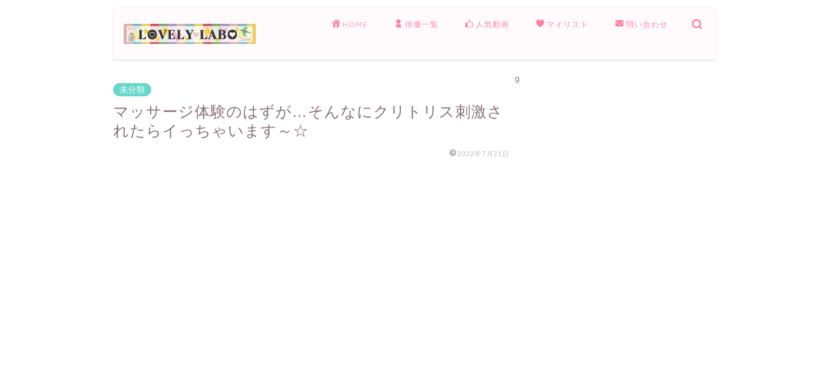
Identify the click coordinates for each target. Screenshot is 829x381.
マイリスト (562, 25)
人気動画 (487, 25)
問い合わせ (641, 25)
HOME (350, 25)
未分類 (132, 89)
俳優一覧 (416, 25)
